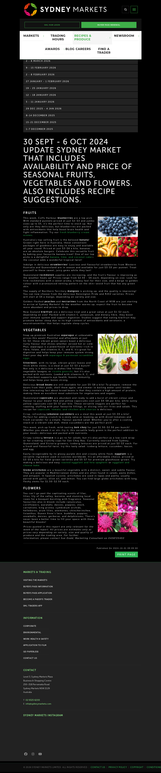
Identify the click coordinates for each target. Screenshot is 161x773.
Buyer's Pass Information (38, 586)
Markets (32, 35)
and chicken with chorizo (79, 409)
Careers (83, 49)
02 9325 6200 (33, 700)
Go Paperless (31, 652)
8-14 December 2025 (40, 115)
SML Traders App (32, 606)
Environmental (32, 632)
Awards (53, 49)
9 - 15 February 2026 (41, 68)
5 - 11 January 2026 (40, 102)
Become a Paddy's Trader (37, 599)
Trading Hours (58, 37)
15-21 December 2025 (41, 122)
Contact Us (30, 658)
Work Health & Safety (36, 639)
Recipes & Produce (90, 37)
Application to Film (35, 645)
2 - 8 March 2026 (38, 61)
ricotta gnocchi (62, 371)
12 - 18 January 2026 (41, 95)
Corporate (29, 626)
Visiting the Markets (35, 580)
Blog (69, 49)
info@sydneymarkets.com (38, 704)
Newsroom (125, 35)
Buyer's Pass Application (37, 593)
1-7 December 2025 (39, 129)
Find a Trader (103, 50)
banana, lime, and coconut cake (71, 257)
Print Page (126, 554)
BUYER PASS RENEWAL (109, 25)
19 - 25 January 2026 (41, 88)
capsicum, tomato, (50, 409)
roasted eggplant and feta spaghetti (84, 462)
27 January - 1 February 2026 (47, 81)
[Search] (125, 9)
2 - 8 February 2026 (40, 74)
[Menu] (134, 9)
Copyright (136, 767)
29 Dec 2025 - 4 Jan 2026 (44, 108)
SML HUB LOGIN (52, 25)
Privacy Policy (118, 767)
